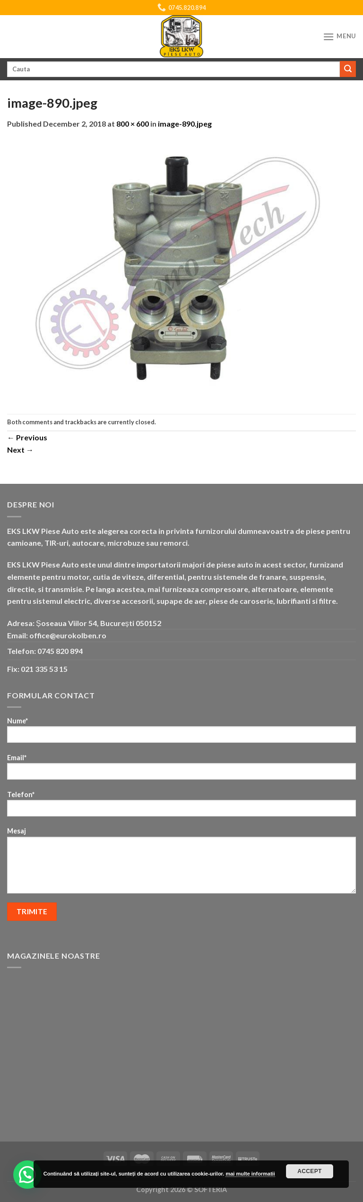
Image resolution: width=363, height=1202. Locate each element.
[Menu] (339, 36)
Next (20, 449)
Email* (181, 770)
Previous (27, 437)
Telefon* (181, 806)
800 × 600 (132, 123)
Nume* (181, 733)
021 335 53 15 (44, 668)
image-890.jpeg (185, 123)
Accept (309, 1171)
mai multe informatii (250, 1173)
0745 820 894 (60, 650)
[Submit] (348, 69)
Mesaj (181, 863)
